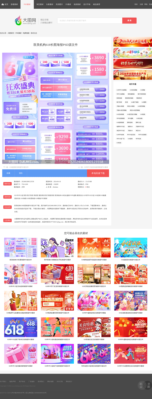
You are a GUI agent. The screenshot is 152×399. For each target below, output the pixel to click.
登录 (136, 4)
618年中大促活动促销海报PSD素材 (96, 167)
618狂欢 (119, 143)
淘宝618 (138, 130)
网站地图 (50, 381)
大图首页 (11, 33)
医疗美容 (119, 102)
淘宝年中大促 (121, 130)
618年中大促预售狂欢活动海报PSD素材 (130, 355)
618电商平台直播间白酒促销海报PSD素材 (20, 302)
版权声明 (12, 381)
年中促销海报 (121, 118)
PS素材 (68, 4)
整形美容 (139, 98)
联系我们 (41, 381)
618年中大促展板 (122, 90)
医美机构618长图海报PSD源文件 (20, 249)
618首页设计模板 (132, 114)
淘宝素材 (40, 4)
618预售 (144, 102)
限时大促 (138, 122)
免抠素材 (77, 4)
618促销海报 (120, 122)
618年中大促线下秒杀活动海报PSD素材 (20, 328)
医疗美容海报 (142, 94)
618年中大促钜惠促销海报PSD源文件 (57, 328)
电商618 (130, 126)
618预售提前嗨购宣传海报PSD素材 (130, 275)
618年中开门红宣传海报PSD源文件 (57, 275)
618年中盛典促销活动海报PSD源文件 (130, 328)
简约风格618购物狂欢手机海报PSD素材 (57, 249)
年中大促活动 (131, 134)
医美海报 (119, 98)
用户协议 (22, 381)
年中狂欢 (138, 138)
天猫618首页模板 (122, 110)
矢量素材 (49, 4)
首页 (6, 4)
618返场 (142, 114)
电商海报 (26, 33)
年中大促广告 (121, 138)
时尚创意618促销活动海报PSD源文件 (94, 355)
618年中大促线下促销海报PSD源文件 (57, 355)
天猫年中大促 (140, 126)
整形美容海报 (129, 98)
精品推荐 (96, 4)
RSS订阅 (60, 381)
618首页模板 (141, 106)
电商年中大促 (121, 126)
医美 (126, 102)
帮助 (145, 4)
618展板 (142, 90)
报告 (21, 173)
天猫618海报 (120, 106)
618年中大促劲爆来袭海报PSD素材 (20, 355)
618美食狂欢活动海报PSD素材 (94, 328)
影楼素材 (14, 4)
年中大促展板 (121, 94)
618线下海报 (134, 102)
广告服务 (31, 381)
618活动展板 (133, 90)
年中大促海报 (142, 134)
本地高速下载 (98, 173)
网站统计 (69, 381)
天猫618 (130, 130)
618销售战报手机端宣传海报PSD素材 (94, 249)
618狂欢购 (139, 118)
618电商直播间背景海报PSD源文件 (57, 302)
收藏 (8, 173)
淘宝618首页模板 (135, 110)
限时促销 (130, 122)
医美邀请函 (131, 94)
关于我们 (3, 381)
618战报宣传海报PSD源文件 (19, 167)
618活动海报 (120, 114)
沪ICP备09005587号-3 (18, 393)
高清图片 (59, 4)
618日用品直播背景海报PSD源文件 (94, 275)
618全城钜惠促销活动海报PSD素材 (130, 302)
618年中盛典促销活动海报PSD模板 (94, 302)
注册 (141, 4)
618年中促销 (120, 134)
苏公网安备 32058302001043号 (36, 393)
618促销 (130, 138)
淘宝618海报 (130, 106)
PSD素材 (27, 4)
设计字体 (86, 4)
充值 (150, 4)
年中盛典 (130, 118)
